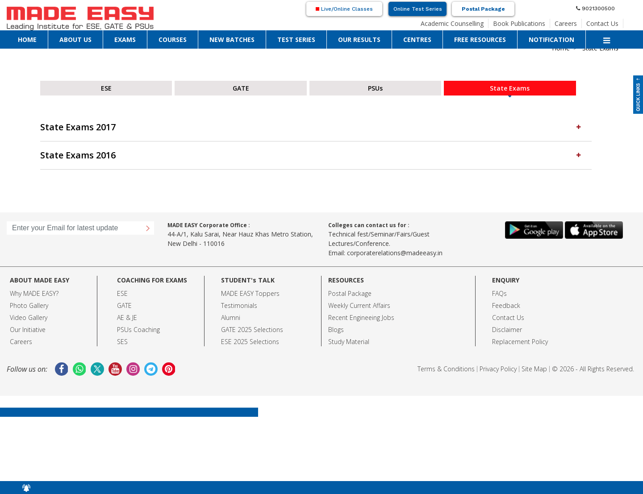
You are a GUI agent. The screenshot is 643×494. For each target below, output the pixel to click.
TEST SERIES (296, 39)
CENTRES (417, 39)
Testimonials (239, 305)
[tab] (316, 127)
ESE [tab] (106, 88)
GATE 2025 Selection (250, 329)
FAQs (499, 293)
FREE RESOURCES (480, 39)
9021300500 (595, 8)
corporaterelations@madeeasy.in (395, 253)
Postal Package (483, 9)
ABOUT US (75, 39)
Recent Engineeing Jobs (361, 317)
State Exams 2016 (311, 155)
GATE (124, 305)
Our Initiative (28, 329)
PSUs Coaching (138, 329)
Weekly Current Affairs (359, 305)
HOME (27, 39)
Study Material (348, 341)
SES (122, 341)
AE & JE (127, 317)
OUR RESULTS (359, 39)
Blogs (336, 329)
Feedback (506, 305)
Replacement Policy (520, 341)
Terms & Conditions (446, 369)
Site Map (534, 369)
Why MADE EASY (33, 293)
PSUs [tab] (375, 88)
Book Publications (519, 23)
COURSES (173, 39)
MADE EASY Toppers (250, 293)
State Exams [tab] (510, 88)
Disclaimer (507, 329)
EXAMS (125, 39)
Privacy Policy (498, 369)
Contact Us (602, 23)
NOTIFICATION (551, 39)
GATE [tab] (241, 88)
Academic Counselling (452, 23)
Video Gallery (28, 317)
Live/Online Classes (344, 9)
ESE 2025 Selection (248, 341)
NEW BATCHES (232, 39)
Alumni (230, 317)
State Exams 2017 (311, 127)
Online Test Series (417, 9)
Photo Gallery (29, 305)
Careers (566, 23)
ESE (122, 293)
